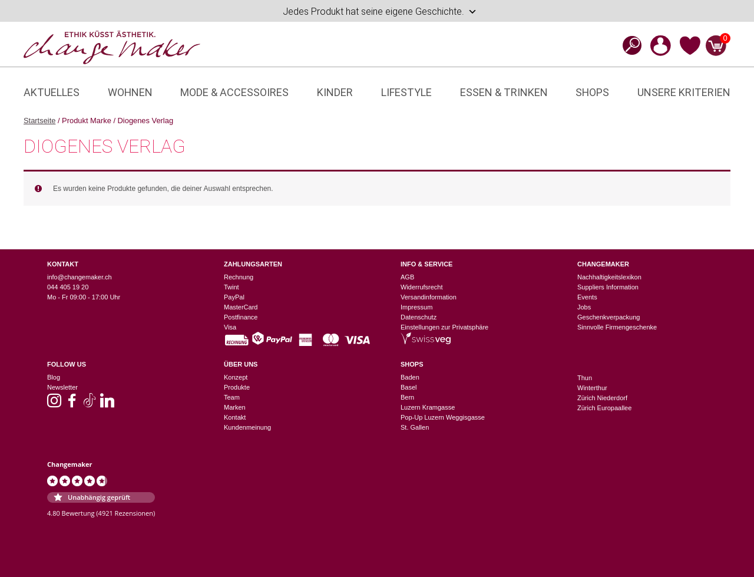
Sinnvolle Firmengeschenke (617, 327)
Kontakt (235, 417)
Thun (584, 377)
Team (232, 397)
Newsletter (62, 387)
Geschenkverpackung (608, 317)
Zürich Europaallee (604, 407)
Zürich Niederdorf (602, 397)
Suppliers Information (608, 287)
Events (587, 297)
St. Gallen (415, 427)
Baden (410, 377)
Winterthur (592, 387)
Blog (53, 377)
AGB (407, 277)
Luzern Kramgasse (428, 407)
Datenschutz (418, 317)
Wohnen (130, 92)
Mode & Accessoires (234, 92)
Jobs (584, 307)
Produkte (237, 387)
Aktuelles (52, 92)
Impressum (416, 307)
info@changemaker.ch (79, 277)
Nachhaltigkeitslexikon (609, 277)
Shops (592, 92)
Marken (235, 407)
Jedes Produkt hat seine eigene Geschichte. (380, 12)
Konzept (235, 377)
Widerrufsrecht (422, 287)
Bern (407, 397)
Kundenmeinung (247, 427)
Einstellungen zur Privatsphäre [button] (444, 327)
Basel (409, 387)
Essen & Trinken (504, 92)
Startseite (39, 120)
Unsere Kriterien (683, 92)
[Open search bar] (628, 45)
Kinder (335, 92)
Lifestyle (406, 92)
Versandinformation (429, 297)
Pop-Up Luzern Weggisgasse (443, 417)
